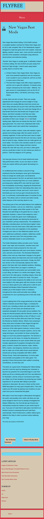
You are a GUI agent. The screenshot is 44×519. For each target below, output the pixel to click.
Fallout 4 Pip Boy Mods (31, 439)
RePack (4, 501)
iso (2, 494)
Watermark (5, 497)
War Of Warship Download (10, 441)
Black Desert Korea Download (10, 472)
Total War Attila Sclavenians (9, 476)
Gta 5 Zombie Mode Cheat (9, 479)
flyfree (13, 6)
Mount (27, 119)
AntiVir (3, 490)
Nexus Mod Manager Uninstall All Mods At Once (15, 469)
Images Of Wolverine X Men (10, 465)
